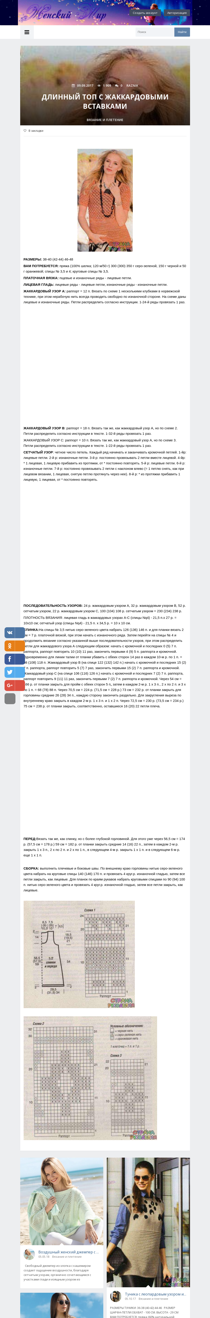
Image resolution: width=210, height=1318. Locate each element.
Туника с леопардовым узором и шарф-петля (156, 1294)
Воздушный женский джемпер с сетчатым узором (69, 1252)
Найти (182, 32)
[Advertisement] (105, 370)
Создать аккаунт (145, 13)
